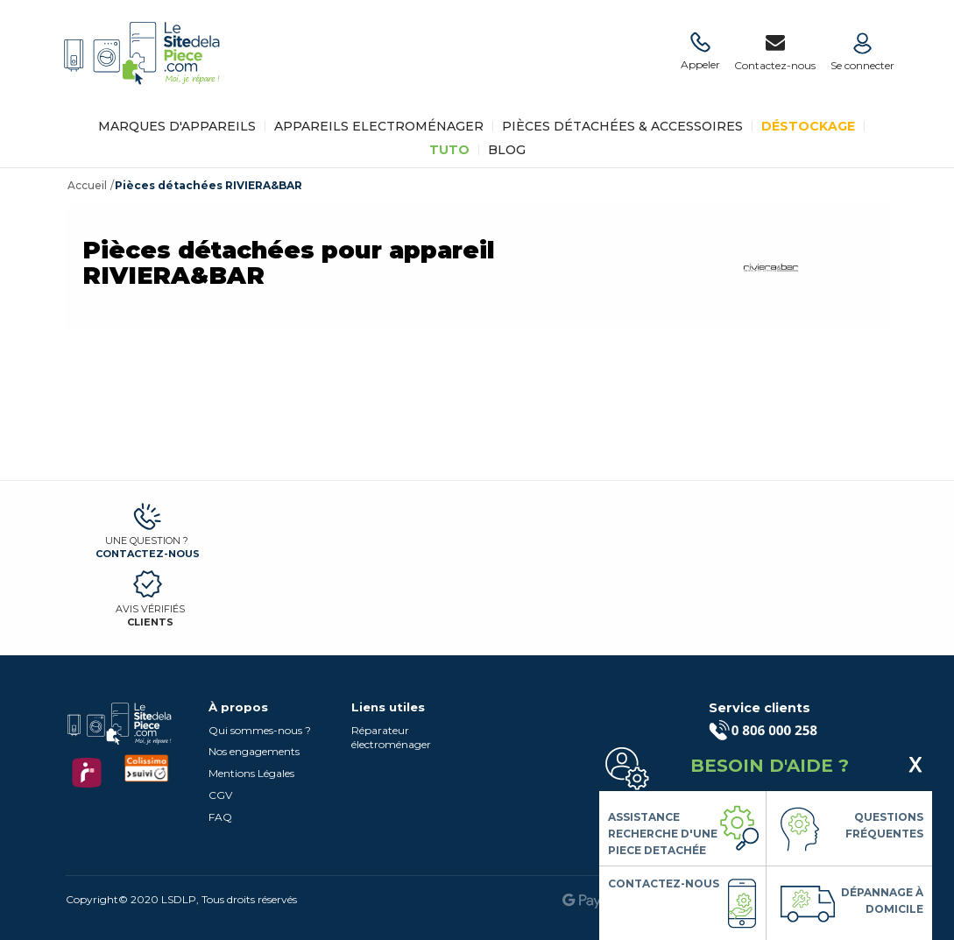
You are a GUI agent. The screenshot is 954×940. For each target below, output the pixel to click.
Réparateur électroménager (391, 738)
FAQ (220, 816)
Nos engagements (254, 751)
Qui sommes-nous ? (259, 730)
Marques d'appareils (177, 126)
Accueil (87, 185)
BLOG (507, 150)
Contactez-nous (147, 554)
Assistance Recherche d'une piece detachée (662, 833)
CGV (220, 795)
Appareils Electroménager (379, 126)
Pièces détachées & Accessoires (622, 126)
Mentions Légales (251, 773)
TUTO (449, 150)
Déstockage (808, 126)
